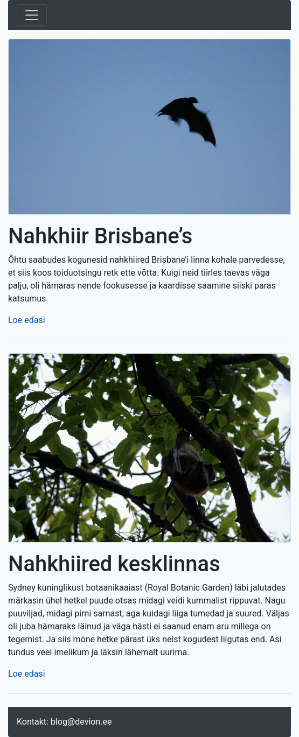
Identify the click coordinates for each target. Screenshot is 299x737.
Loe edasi (26, 320)
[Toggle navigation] (32, 15)
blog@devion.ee (81, 722)
